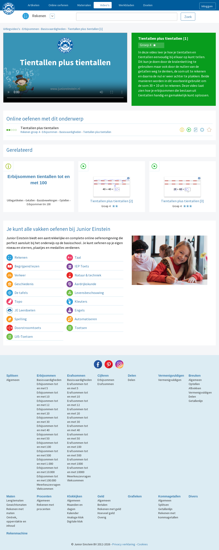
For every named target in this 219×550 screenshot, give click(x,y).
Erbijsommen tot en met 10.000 (47, 470)
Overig (102, 517)
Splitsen (12, 375)
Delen (132, 375)
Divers (193, 496)
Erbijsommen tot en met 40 (47, 428)
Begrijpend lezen (22, 266)
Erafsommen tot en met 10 (77, 395)
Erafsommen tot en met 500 (77, 453)
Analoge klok (75, 517)
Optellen (194, 384)
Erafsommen (76, 375)
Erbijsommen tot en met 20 (47, 411)
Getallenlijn (196, 401)
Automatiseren (82, 319)
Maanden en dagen (75, 507)
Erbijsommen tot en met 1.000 (47, 461)
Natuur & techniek (84, 275)
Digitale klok (75, 521)
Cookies (142, 544)
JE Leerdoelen (20, 310)
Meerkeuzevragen (48, 485)
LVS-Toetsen (19, 336)
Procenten (44, 496)
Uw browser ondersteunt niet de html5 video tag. (65, 68)
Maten (10, 496)
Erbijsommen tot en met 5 (47, 386)
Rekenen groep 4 (30, 132)
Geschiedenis (20, 284)
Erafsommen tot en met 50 (77, 436)
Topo (14, 301)
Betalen (102, 505)
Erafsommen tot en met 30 (77, 420)
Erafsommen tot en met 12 (77, 403)
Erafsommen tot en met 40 (77, 428)
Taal (74, 257)
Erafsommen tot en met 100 (77, 445)
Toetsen (77, 328)
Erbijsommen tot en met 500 (47, 453)
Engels (76, 310)
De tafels (17, 292)
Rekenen (39, 15)
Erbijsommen (30, 29)
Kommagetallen (169, 496)
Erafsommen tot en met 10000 (77, 470)
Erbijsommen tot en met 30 (47, 420)
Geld (101, 496)
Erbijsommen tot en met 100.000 (47, 478)
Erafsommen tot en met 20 (77, 411)
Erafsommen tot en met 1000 (77, 461)
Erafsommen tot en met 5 (77, 386)
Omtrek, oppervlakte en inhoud (16, 521)
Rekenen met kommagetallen (168, 515)
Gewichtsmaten (16, 505)
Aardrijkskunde (81, 284)
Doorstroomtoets (23, 328)
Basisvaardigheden (53, 29)
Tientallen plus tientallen (40, 128)
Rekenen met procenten (45, 507)
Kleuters (77, 301)
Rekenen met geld (109, 509)
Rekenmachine (17, 533)
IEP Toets (78, 266)
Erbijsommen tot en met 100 (47, 445)
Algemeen (12, 380)
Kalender (73, 513)
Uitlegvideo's (11, 29)
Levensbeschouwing (85, 292)
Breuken (195, 375)
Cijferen (103, 375)
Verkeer (16, 275)
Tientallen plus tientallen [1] (85, 29)
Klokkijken (74, 496)
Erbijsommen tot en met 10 (47, 395)
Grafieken (135, 496)
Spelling (16, 319)
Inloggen (207, 6)
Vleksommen (45, 489)
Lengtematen (15, 500)
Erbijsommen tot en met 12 (47, 403)
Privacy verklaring (123, 544)
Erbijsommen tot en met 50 (47, 436)
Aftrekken (195, 388)
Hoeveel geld (106, 513)
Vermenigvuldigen (171, 375)
